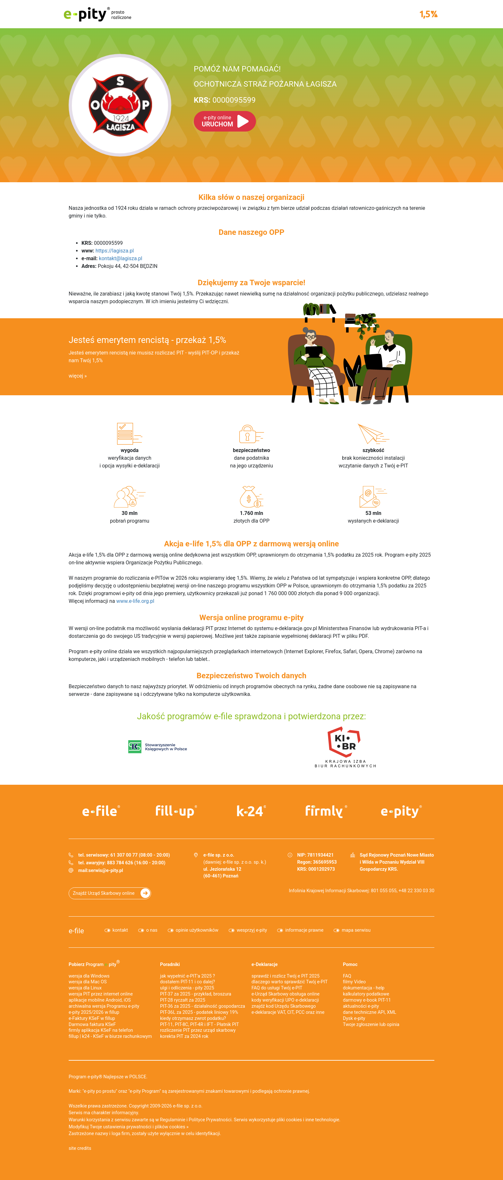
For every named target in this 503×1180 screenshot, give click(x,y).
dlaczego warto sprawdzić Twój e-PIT (290, 982)
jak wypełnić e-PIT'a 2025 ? (187, 976)
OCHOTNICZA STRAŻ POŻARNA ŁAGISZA (265, 84)
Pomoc (350, 964)
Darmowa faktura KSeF (92, 1024)
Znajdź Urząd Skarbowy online (103, 893)
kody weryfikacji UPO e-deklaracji (285, 1000)
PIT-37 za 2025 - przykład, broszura (195, 994)
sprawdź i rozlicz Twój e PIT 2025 (286, 976)
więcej (76, 376)
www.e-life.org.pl (135, 601)
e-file (76, 931)
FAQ (347, 976)
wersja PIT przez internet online (101, 994)
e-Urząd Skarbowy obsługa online (286, 994)
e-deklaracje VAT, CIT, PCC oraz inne (288, 1012)
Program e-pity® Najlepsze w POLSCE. (108, 1077)
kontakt (120, 930)
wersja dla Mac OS (88, 982)
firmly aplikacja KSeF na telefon (101, 1030)
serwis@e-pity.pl (106, 870)
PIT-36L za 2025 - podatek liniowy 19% (199, 1012)
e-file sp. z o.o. (187, 1106)
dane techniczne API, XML (369, 1012)
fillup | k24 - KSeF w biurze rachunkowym (110, 1036)
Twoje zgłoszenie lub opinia (371, 1024)
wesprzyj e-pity (252, 930)
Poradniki (170, 964)
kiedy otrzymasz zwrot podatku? (193, 1018)
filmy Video (354, 982)
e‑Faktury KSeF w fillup (92, 1018)
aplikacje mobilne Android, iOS (100, 1000)
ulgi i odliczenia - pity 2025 (187, 988)
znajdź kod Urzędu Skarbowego (284, 1006)
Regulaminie (172, 1120)
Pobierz (94, 963)
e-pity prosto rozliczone (97, 14)
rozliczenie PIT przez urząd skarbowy (198, 1030)
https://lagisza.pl (115, 251)
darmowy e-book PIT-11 (367, 1000)
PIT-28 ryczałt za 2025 (182, 1000)
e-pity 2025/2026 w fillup (94, 1012)
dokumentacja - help (363, 988)
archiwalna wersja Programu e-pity (104, 1006)
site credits (80, 1148)
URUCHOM (217, 121)
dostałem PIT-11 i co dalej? (187, 982)
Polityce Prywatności (210, 1120)
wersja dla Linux (85, 988)
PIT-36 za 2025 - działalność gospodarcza (202, 1006)
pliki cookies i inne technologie (308, 1120)
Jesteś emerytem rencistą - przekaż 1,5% (147, 340)
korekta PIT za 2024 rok (184, 1036)
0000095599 (225, 100)
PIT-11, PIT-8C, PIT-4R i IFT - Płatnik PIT (199, 1024)
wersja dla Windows (89, 976)
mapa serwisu (356, 930)
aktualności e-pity (361, 1006)
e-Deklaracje (265, 964)
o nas (152, 930)
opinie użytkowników (197, 930)
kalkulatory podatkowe (366, 994)
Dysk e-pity (354, 1018)
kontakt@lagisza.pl (120, 258)
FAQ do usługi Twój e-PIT (277, 988)
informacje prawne (304, 930)
